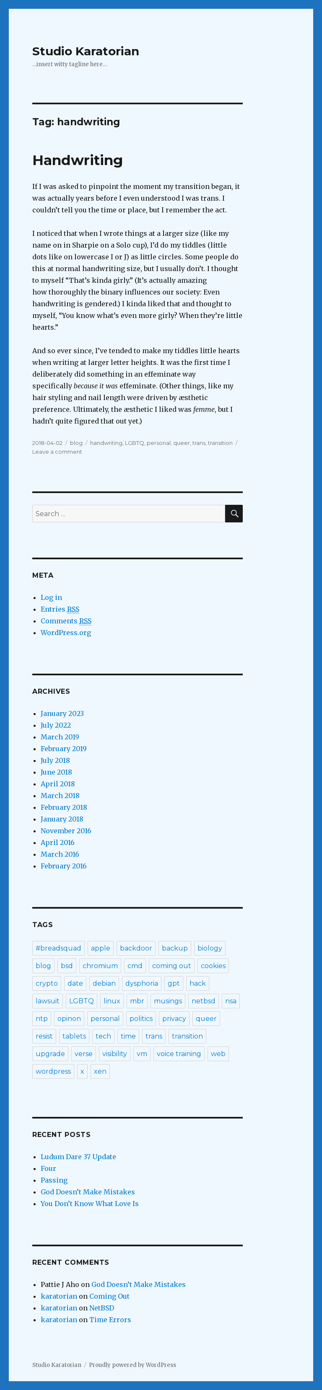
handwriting (106, 442)
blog (76, 442)
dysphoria (141, 983)
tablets (74, 1036)
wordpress (53, 1071)
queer (181, 442)
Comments (66, 621)
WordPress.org (66, 632)
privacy (174, 1019)
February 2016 (64, 866)
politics (141, 1019)
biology (209, 948)
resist (44, 1036)
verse (84, 1054)
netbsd (204, 1001)
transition (220, 442)
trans (198, 442)
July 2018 (55, 760)
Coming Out (109, 1296)
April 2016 (58, 842)
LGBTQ (134, 442)
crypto (47, 983)
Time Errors (110, 1319)
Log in (51, 597)
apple (100, 948)
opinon (69, 1019)
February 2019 (64, 748)
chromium (100, 966)
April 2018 (58, 784)
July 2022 (56, 725)
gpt (174, 983)
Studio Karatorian (85, 51)
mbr (137, 1001)
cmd (135, 966)
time (128, 1036)
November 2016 (66, 831)
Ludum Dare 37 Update (78, 1156)
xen (100, 1071)
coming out (171, 966)
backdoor (136, 948)
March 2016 (60, 854)
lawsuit (48, 1001)
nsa (230, 1001)
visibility (114, 1054)
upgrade (50, 1054)
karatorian (59, 1296)
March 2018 (60, 795)
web (218, 1054)
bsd (67, 966)
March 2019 (60, 737)
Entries (60, 609)
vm (142, 1054)
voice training (179, 1054)
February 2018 (64, 807)
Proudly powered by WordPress (132, 1365)
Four (48, 1168)
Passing (54, 1180)
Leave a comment (57, 451)
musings (168, 1001)
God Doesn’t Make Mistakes (88, 1192)
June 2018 (56, 772)
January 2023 (62, 713)
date (75, 983)
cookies (213, 966)
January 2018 (62, 819)
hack (198, 983)
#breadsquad (58, 948)
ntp (42, 1019)
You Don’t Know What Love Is (90, 1203)
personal (159, 442)
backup (175, 948)
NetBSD (101, 1308)
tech (103, 1036)
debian (104, 983)
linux (112, 1001)
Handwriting (77, 160)
